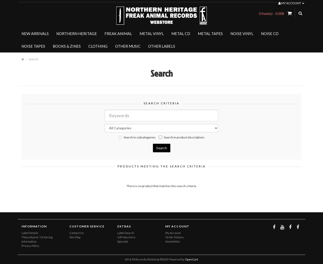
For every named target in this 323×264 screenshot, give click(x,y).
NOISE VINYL (241, 33)
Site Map (74, 237)
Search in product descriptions (182, 137)
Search (33, 59)
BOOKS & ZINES (67, 46)
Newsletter (172, 241)
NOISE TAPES (33, 46)
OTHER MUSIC (128, 46)
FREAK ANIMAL (118, 33)
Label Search (125, 232)
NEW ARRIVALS (35, 33)
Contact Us (76, 232)
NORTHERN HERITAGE (76, 33)
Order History (174, 237)
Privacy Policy (30, 245)
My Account (173, 232)
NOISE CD (270, 33)
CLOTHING (97, 46)
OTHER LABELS (161, 46)
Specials (122, 241)
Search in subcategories (137, 137)
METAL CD (180, 33)
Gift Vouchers (126, 237)
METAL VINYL (152, 33)
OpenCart (191, 259)
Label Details (29, 232)
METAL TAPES (210, 33)
